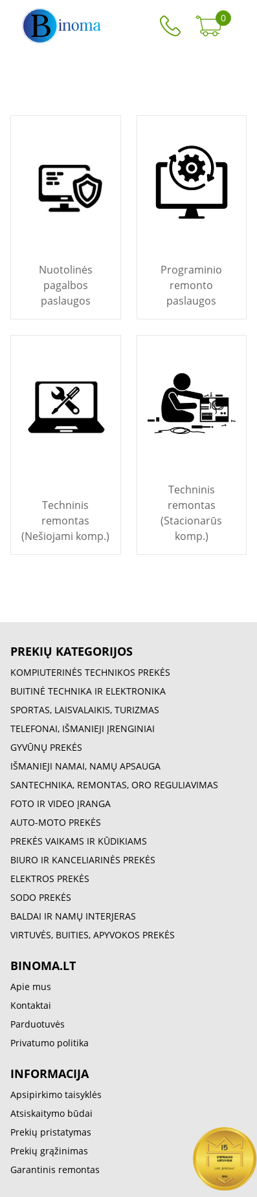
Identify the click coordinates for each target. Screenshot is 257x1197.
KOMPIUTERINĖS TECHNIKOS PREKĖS (90, 672)
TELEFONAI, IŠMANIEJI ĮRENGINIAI (82, 728)
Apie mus (30, 986)
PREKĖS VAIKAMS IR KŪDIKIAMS (78, 841)
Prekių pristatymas (50, 1132)
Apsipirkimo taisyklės (56, 1094)
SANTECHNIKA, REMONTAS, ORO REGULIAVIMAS (114, 785)
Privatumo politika (49, 1043)
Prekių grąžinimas (49, 1151)
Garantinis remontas (55, 1169)
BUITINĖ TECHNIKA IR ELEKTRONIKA (88, 691)
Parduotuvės (37, 1024)
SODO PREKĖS (40, 897)
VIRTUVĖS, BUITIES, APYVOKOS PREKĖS (92, 935)
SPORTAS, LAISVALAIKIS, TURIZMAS (84, 710)
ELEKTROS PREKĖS (49, 878)
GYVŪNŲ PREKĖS (46, 747)
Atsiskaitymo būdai (51, 1113)
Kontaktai (30, 1005)
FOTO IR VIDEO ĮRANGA (60, 803)
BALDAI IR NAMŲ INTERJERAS (73, 916)
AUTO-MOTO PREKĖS (55, 822)
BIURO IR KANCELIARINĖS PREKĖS (82, 860)
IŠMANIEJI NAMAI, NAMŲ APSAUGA (85, 766)
